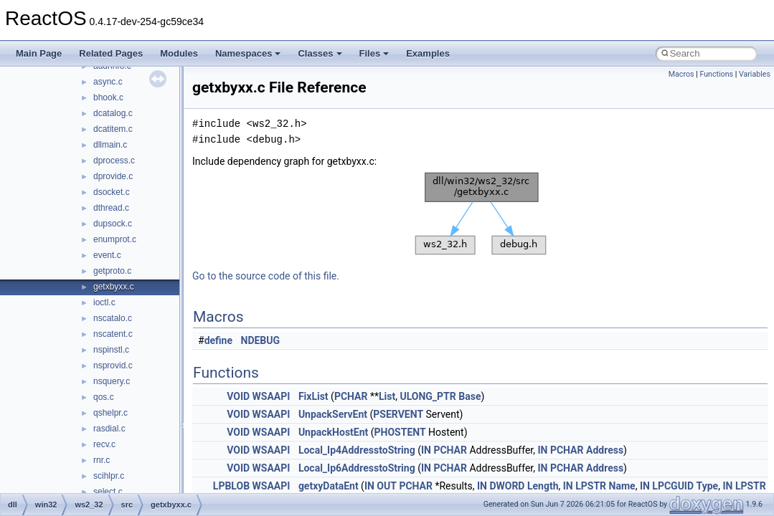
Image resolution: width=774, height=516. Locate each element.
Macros (681, 74)
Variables (754, 74)
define (218, 340)
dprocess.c (114, 161)
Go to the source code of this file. (265, 276)
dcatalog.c (113, 113)
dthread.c (111, 208)
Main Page (39, 53)
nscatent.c (113, 334)
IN (426, 450)
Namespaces (248, 53)
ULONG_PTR (428, 396)
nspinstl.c (111, 350)
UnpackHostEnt (333, 432)
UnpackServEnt (332, 414)
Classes (319, 53)
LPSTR (590, 486)
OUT (387, 486)
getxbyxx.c (113, 287)
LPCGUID (673, 486)
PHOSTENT (400, 432)
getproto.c (112, 271)
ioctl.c (104, 302)
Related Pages (111, 53)
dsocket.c (111, 192)
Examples (428, 53)
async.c (108, 82)
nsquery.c (111, 381)
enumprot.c (114, 239)
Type (708, 486)
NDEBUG (260, 340)
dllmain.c (110, 145)
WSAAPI (272, 396)
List (387, 396)
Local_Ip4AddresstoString (356, 450)
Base (469, 396)
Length (543, 486)
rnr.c (101, 460)
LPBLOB (231, 486)
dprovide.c (113, 176)
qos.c (103, 397)
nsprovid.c (113, 365)
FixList (313, 396)
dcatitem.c (113, 129)
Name (622, 486)
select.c (108, 492)
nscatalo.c (112, 318)
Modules (179, 53)
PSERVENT (398, 414)
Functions (716, 74)
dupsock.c (112, 224)
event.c (107, 255)
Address (604, 450)
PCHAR (351, 396)
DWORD (506, 486)
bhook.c (108, 97)
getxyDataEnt (328, 486)
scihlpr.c (108, 476)
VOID (238, 396)
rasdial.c (109, 429)
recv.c (104, 444)
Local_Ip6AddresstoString (356, 468)
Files (374, 53)
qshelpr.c (110, 413)
